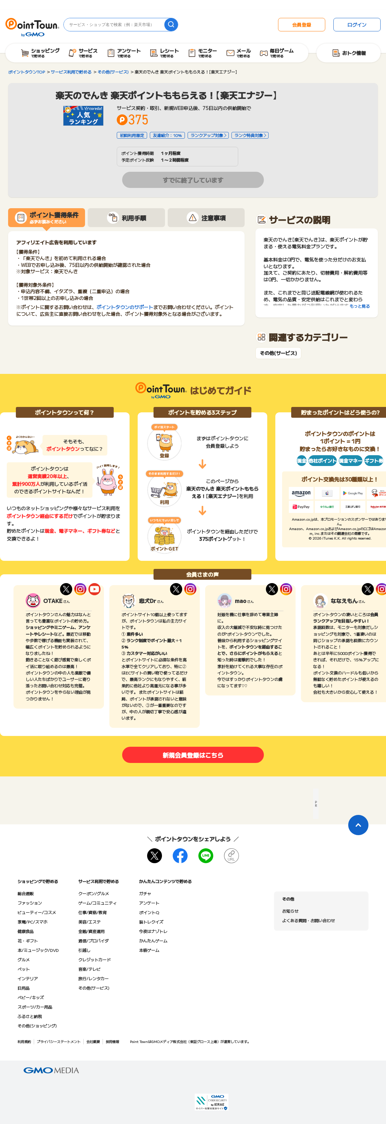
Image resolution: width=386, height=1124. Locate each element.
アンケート (149, 903)
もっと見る (360, 306)
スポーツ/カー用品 (35, 1007)
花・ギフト (28, 940)
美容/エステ (89, 922)
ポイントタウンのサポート (124, 307)
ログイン (357, 24)
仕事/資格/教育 (92, 912)
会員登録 (301, 24)
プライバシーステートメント (59, 1041)
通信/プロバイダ (93, 940)
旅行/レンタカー (93, 978)
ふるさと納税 (30, 1016)
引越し (84, 950)
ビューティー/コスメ (37, 912)
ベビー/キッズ (31, 997)
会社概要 (93, 1041)
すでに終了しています (193, 179)
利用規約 (24, 1041)
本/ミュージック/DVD (38, 950)
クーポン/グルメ (93, 893)
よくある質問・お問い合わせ (308, 920)
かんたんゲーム (153, 940)
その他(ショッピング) (37, 1026)
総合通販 (26, 893)
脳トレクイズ (151, 922)
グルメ (24, 959)
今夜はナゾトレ (153, 931)
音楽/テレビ (89, 969)
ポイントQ (149, 912)
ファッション (30, 903)
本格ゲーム (149, 950)
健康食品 (26, 931)
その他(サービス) (278, 353)
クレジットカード (94, 959)
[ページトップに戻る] (358, 825)
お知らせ (290, 911)
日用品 (24, 988)
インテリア (28, 978)
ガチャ (145, 893)
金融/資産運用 (91, 931)
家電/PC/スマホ (32, 922)
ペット (24, 969)
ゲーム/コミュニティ (97, 903)
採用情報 (112, 1041)
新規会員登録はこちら (193, 754)
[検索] (171, 24)
